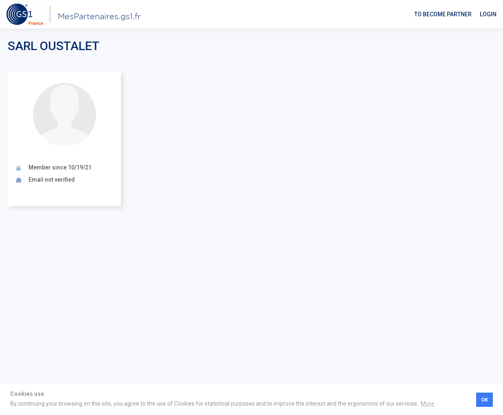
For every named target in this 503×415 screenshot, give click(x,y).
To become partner (443, 14)
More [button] (427, 403)
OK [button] (484, 400)
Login (488, 14)
